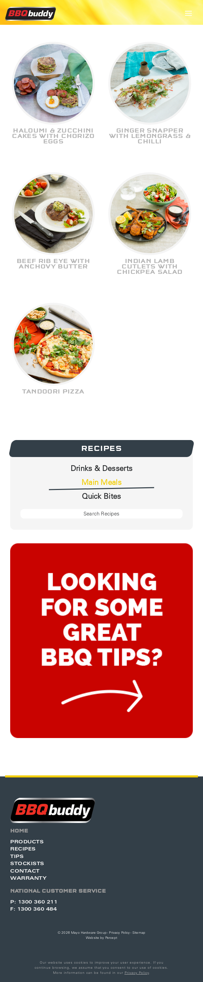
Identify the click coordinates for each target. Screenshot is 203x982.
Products (26, 841)
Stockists (27, 863)
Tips (16, 856)
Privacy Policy (119, 932)
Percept (111, 937)
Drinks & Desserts (102, 468)
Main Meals (101, 482)
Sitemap (138, 932)
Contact (25, 871)
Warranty (28, 878)
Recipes (101, 448)
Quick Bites (101, 496)
